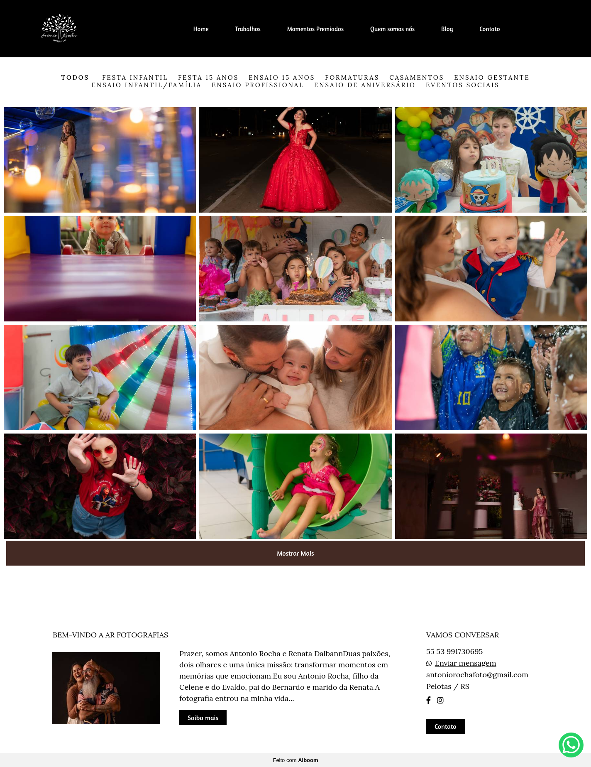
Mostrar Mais (295, 553)
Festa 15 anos (208, 77)
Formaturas (352, 77)
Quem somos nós (392, 29)
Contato (489, 29)
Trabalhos (248, 29)
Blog (447, 29)
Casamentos (416, 77)
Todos (75, 77)
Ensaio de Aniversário (365, 85)
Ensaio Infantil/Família (147, 85)
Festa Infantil (135, 77)
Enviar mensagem (465, 663)
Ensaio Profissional (258, 85)
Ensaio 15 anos (282, 77)
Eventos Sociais (463, 85)
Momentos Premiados (315, 29)
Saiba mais (203, 717)
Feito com (295, 760)
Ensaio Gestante (492, 77)
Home (201, 29)
